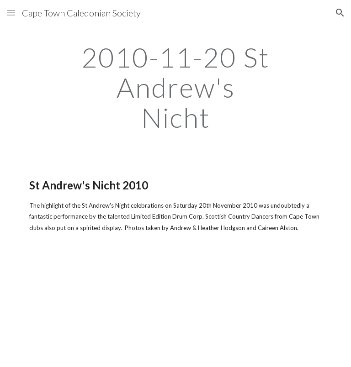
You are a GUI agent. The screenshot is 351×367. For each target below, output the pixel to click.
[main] (175, 87)
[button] (11, 12)
